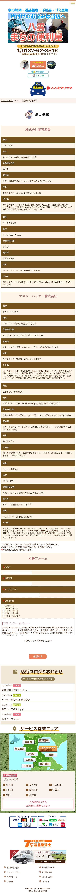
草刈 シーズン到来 (11, 719)
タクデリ (45, 881)
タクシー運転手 (11, 611)
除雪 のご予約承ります (13, 709)
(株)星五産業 (47, 872)
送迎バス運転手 (11, 613)
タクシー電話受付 (12, 616)
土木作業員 (10, 606)
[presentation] (38, 647)
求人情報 (10, 881)
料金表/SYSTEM (48, 868)
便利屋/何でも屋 (13, 868)
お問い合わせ (12, 877)
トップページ (7, 101)
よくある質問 (47, 877)
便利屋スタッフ (11, 608)
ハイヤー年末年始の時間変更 (16, 700)
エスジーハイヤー (13, 872)
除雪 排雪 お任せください (14, 690)
